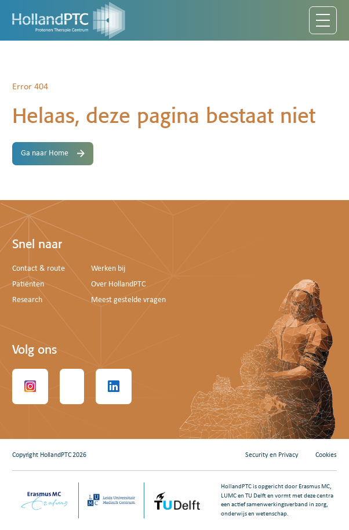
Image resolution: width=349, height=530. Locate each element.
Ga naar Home (53, 153)
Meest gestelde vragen (128, 300)
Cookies (326, 455)
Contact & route (38, 268)
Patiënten (28, 284)
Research (27, 300)
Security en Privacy (271, 455)
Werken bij (108, 268)
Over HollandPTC (118, 284)
